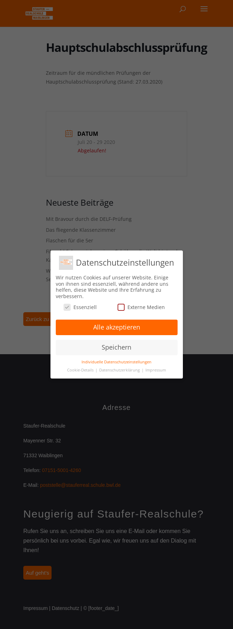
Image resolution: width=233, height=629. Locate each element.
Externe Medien (141, 307)
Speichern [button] (116, 347)
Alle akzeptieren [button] (116, 327)
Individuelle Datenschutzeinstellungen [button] (116, 361)
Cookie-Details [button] (81, 370)
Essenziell (80, 307)
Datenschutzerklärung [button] (120, 370)
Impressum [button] (155, 370)
